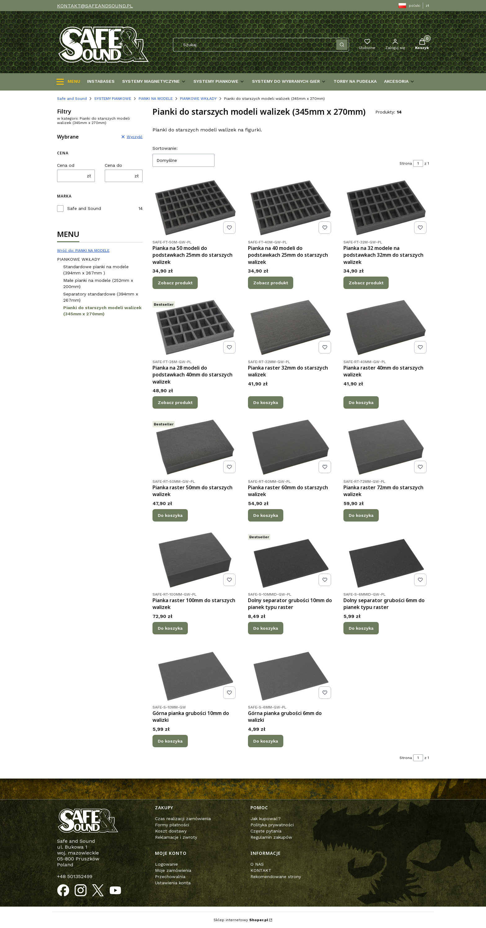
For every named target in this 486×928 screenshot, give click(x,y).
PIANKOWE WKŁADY (198, 98)
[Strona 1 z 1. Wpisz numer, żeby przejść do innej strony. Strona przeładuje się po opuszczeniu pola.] (418, 163)
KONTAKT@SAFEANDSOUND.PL (95, 6)
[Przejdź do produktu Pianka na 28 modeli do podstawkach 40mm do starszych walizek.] (195, 327)
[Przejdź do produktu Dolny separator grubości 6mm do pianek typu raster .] (386, 559)
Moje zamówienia (173, 870)
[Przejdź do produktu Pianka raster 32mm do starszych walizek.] (291, 327)
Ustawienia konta (173, 882)
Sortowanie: (165, 148)
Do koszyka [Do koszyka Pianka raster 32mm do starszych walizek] (265, 402)
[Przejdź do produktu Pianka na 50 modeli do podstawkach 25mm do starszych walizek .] (195, 207)
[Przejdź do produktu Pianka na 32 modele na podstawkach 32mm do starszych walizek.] (386, 207)
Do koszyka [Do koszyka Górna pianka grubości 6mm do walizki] (265, 740)
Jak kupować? (265, 818)
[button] (341, 44)
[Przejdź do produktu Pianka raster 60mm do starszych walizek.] (291, 447)
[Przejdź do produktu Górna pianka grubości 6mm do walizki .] (291, 672)
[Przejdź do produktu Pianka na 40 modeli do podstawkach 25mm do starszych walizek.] (291, 207)
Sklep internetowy (241, 920)
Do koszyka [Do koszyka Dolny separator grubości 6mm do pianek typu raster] (361, 628)
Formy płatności (172, 824)
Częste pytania (265, 830)
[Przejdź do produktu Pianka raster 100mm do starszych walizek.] (195, 559)
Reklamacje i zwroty (176, 837)
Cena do (113, 165)
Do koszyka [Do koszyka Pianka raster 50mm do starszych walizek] (170, 515)
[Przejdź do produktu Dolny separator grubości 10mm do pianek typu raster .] (291, 559)
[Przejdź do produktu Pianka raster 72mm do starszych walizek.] (386, 447)
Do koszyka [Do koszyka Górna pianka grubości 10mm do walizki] (170, 740)
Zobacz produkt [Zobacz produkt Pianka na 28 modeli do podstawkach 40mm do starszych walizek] (175, 402)
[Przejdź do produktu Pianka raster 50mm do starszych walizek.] (195, 447)
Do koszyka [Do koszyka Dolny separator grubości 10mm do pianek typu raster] (265, 628)
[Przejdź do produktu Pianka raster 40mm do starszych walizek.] (386, 327)
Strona (406, 163)
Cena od (65, 165)
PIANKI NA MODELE (156, 98)
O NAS (257, 864)
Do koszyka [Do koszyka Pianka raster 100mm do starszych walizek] (170, 628)
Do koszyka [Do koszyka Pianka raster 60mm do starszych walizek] (265, 515)
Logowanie (166, 864)
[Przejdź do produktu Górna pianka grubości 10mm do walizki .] (195, 672)
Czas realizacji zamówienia (183, 818)
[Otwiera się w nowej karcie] (63, 890)
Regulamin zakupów (271, 837)
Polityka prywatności (272, 824)
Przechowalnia (170, 876)
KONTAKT (261, 870)
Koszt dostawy (171, 830)
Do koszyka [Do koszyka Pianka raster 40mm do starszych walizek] (361, 402)
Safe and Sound (72, 98)
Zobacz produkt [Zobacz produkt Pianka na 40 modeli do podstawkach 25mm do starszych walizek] (270, 282)
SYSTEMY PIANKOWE (112, 98)
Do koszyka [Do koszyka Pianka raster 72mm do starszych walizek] (361, 515)
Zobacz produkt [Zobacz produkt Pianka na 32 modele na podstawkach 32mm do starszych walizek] (366, 282)
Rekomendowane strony (275, 876)
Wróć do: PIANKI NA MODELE (83, 250)
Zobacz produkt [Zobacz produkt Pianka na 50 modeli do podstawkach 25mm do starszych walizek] (175, 282)
